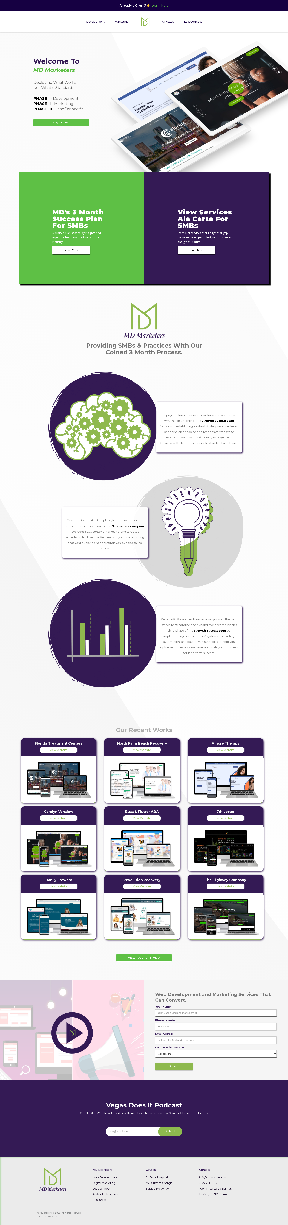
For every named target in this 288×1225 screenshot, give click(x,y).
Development (95, 21)
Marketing (121, 21)
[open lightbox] (72, 1030)
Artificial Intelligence (106, 1194)
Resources (99, 1199)
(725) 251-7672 (61, 122)
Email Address (164, 1033)
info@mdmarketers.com (215, 1177)
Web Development (105, 1177)
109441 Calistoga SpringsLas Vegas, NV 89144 (215, 1191)
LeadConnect (193, 21)
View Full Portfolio (144, 957)
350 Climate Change (159, 1183)
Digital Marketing (104, 1183)
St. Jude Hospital (157, 1177)
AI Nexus (168, 21)
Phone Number (166, 1020)
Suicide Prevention (158, 1188)
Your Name (163, 1006)
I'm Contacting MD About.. (171, 1047)
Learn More (71, 250)
